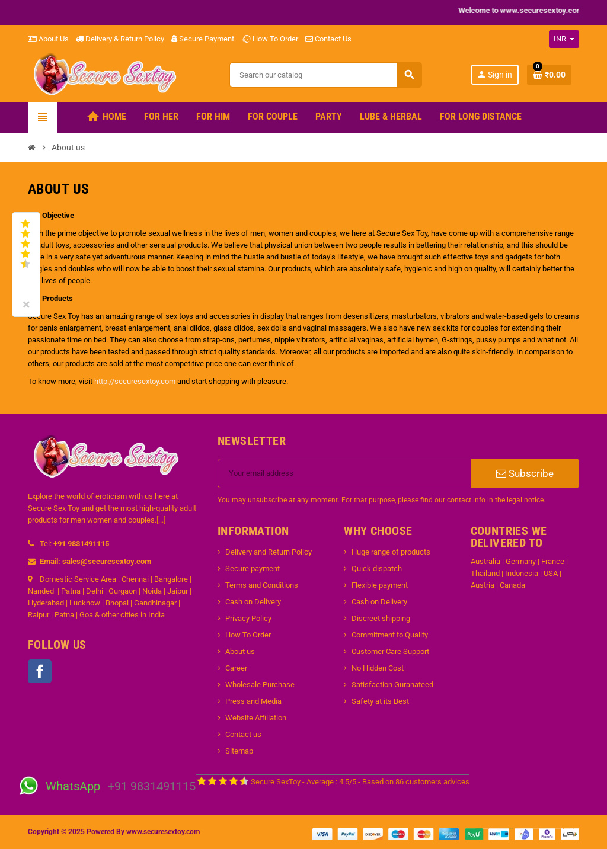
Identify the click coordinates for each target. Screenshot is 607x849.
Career (236, 668)
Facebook (40, 671)
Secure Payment (202, 38)
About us (240, 651)
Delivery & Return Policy (120, 38)
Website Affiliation (255, 717)
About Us (48, 38)
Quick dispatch (377, 568)
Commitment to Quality (390, 634)
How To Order (269, 38)
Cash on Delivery (253, 601)
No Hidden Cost (378, 668)
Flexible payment (380, 585)
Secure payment (252, 568)
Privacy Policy (248, 618)
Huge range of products (391, 551)
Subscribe (525, 473)
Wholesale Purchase (260, 684)
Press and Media (253, 701)
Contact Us (328, 38)
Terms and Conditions (261, 585)
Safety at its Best (380, 701)
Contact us (243, 734)
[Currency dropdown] (564, 39)
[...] (160, 519)
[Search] (325, 75)
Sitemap (239, 751)
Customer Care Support (390, 651)
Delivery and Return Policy (268, 551)
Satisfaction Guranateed (392, 684)
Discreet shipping (381, 618)
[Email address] (344, 473)
